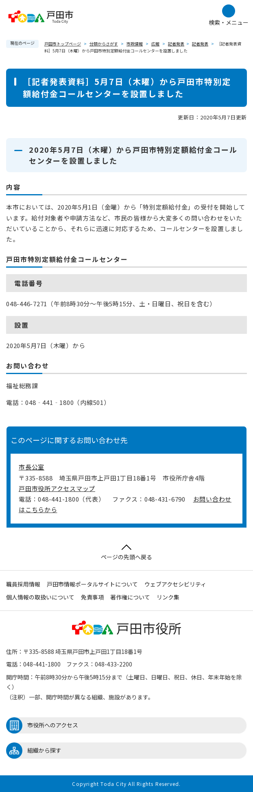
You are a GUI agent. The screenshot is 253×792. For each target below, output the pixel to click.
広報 (155, 44)
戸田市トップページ (62, 44)
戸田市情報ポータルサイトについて (92, 584)
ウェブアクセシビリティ (175, 584)
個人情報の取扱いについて (40, 597)
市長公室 (31, 467)
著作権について (130, 597)
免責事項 (92, 597)
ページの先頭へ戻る (126, 552)
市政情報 (134, 44)
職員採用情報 (23, 584)
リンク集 (168, 597)
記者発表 (176, 44)
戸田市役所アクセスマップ (57, 488)
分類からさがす (103, 44)
